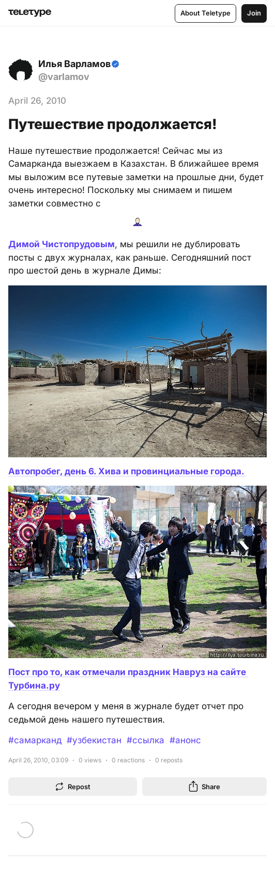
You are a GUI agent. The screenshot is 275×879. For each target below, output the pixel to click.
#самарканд (35, 740)
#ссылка (145, 740)
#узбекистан (94, 740)
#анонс (185, 740)
